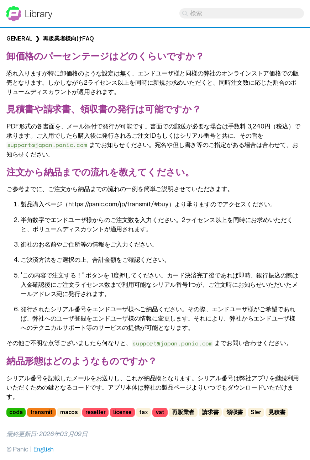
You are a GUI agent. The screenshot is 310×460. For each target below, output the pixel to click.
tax (143, 412)
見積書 (276, 412)
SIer (256, 412)
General (19, 39)
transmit (41, 412)
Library (38, 14)
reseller (95, 412)
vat (160, 412)
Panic (13, 10)
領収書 (234, 412)
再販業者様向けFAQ (68, 39)
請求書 (210, 412)
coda (15, 412)
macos (69, 412)
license (122, 412)
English (43, 449)
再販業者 (183, 412)
